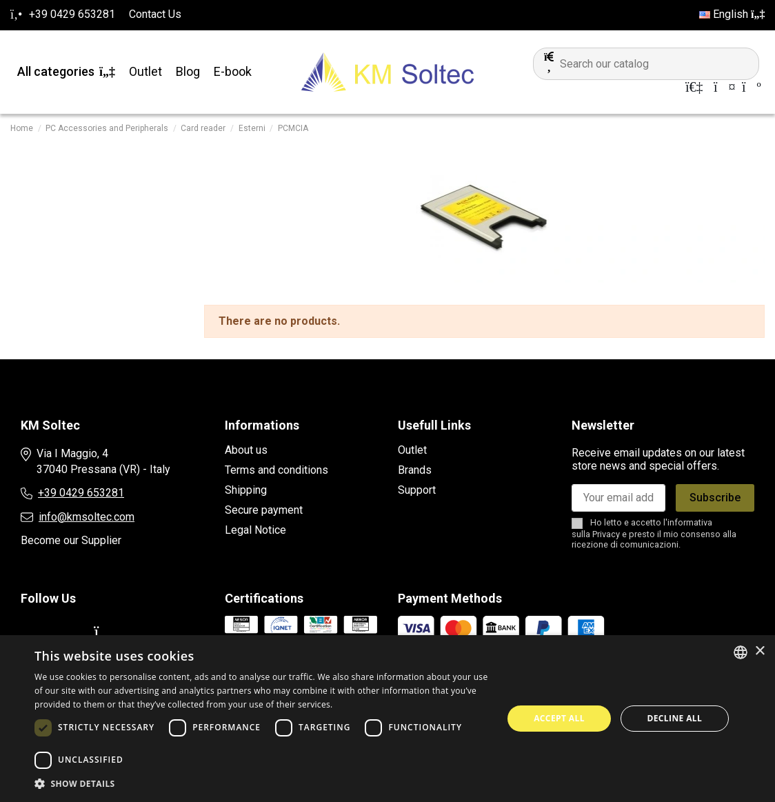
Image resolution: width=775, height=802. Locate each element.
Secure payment (264, 510)
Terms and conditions (276, 470)
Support (417, 490)
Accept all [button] (559, 718)
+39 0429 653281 (81, 492)
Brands (415, 470)
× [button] (759, 651)
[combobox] (740, 652)
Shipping (246, 490)
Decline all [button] (674, 718)
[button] (261, 784)
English (732, 14)
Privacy (606, 534)
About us (246, 450)
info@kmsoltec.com (86, 516)
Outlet (412, 450)
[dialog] (387, 718)
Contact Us (155, 14)
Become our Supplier (71, 540)
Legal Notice (255, 530)
